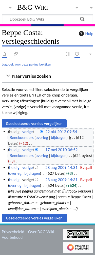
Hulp (85, 33)
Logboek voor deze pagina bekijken (26, 64)
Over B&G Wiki (41, 231)
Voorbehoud (12, 237)
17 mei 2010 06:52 (61, 149)
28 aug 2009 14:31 (61, 167)
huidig (14, 149)
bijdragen (58, 137)
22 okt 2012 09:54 (61, 131)
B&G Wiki (32, 7)
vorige (27, 131)
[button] (47, 76)
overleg (41, 137)
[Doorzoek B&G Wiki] (47, 19)
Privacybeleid (13, 231)
